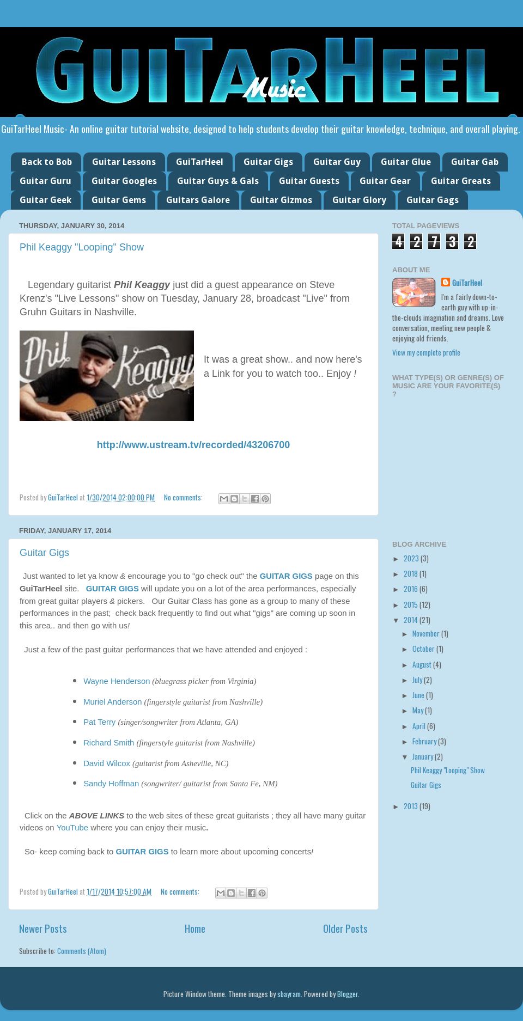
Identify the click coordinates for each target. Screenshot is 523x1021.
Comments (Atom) (81, 950)
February (425, 741)
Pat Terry (99, 722)
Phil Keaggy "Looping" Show (82, 247)
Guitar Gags (432, 200)
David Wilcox (106, 763)
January (423, 756)
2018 (411, 573)
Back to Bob (47, 162)
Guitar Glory (359, 200)
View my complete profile (426, 352)
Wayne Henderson (116, 681)
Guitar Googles (124, 181)
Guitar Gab (474, 162)
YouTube (72, 827)
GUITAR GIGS (286, 576)
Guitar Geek (45, 200)
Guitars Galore (198, 200)
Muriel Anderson (112, 702)
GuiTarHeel (199, 162)
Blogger (347, 993)
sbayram (289, 993)
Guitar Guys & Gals (218, 181)
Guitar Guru (45, 181)
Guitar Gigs (268, 162)
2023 (412, 558)
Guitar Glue (406, 162)
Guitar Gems (119, 200)
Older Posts (345, 928)
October (424, 648)
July (418, 679)
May (418, 710)
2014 (411, 619)
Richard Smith (108, 742)
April (419, 725)
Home (195, 928)
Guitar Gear (385, 181)
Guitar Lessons (124, 162)
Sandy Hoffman (111, 783)
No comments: (184, 497)
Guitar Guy (337, 162)
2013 (411, 805)
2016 (411, 588)
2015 (411, 604)
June (419, 694)
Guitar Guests (309, 181)
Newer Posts (43, 928)
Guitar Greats (461, 181)
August (422, 664)
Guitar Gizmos (281, 200)
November (426, 633)
